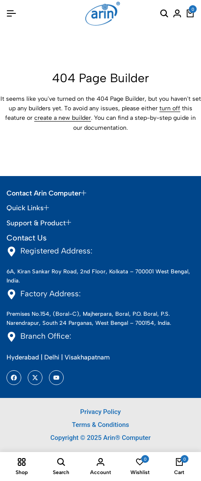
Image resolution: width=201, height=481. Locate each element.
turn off (169, 108)
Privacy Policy (100, 412)
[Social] (13, 377)
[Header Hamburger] (11, 14)
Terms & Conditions (100, 425)
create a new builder (62, 118)
